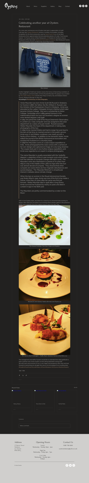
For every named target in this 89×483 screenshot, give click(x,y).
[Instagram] (86, 6)
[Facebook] (80, 6)
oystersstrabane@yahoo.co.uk (68, 449)
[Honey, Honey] (22, 395)
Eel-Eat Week (62, 404)
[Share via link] (26, 375)
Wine (23, 370)
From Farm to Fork (40, 404)
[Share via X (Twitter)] (23, 375)
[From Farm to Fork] (44, 395)
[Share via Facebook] (19, 375)
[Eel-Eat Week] (67, 395)
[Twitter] (83, 6)
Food (20, 370)
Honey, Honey (17, 404)
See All (75, 387)
